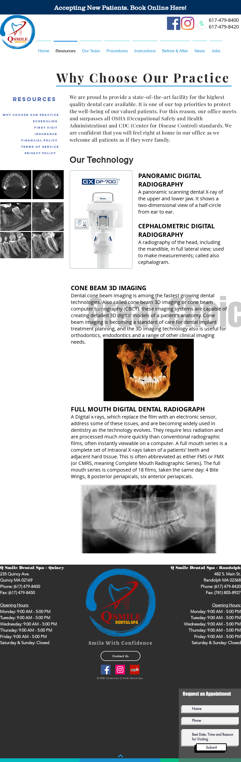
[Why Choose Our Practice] (31, 115)
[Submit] (211, 747)
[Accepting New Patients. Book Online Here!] (120, 8)
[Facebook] (173, 23)
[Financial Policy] (39, 140)
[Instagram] (187, 23)
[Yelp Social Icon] (134, 669)
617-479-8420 (224, 26)
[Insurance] (46, 134)
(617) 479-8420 (227, 586)
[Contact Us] (120, 656)
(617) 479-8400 (27, 586)
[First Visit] (46, 127)
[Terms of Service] (40, 147)
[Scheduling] (45, 121)
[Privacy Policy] (38, 153)
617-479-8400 (224, 20)
